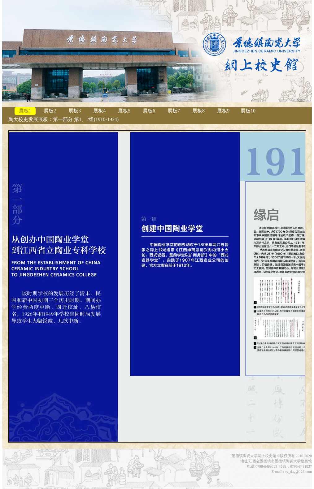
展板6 (149, 110)
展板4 (99, 110)
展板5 (124, 110)
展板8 (198, 110)
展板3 (74, 110)
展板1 (25, 110)
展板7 (174, 110)
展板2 (50, 110)
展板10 (248, 110)
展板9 (223, 110)
